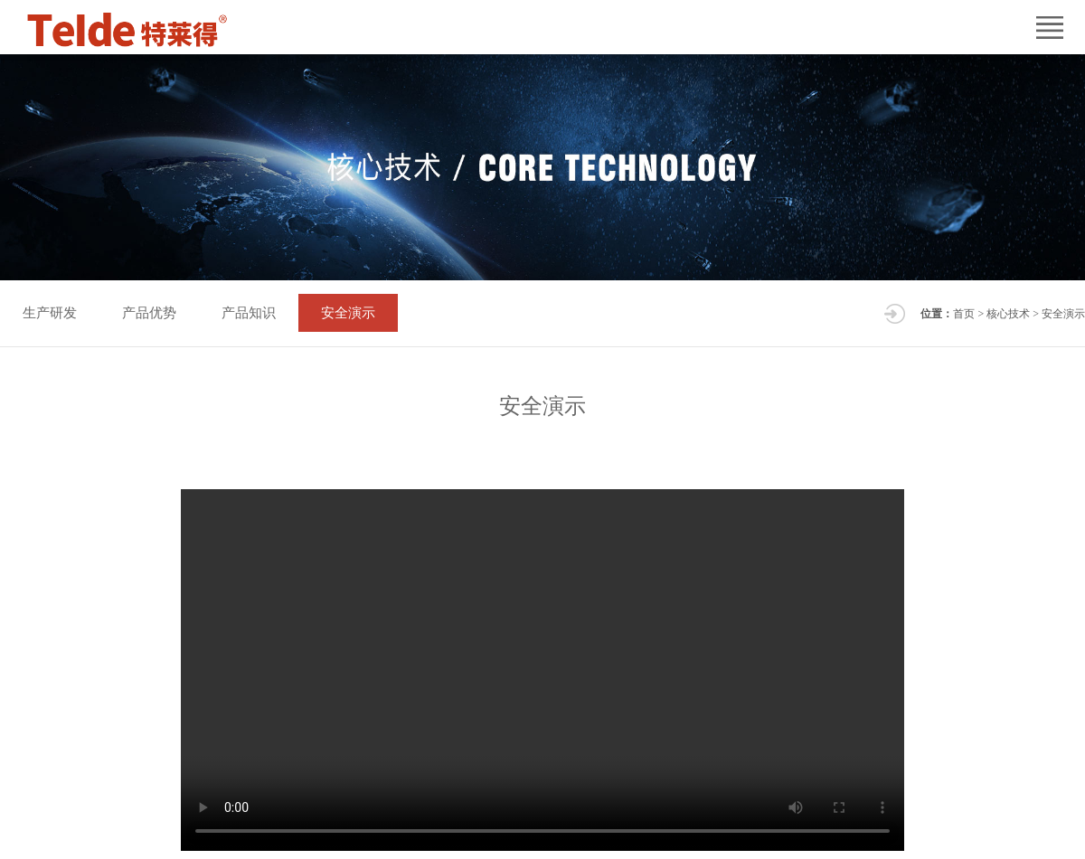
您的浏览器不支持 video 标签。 (542, 670)
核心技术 (1008, 313)
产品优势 (149, 313)
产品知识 (249, 313)
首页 (964, 313)
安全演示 (348, 313)
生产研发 (50, 313)
